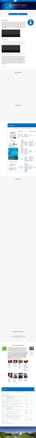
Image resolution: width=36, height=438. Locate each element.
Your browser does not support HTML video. (11, 33)
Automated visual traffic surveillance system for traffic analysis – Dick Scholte (14, 403)
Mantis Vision (5, 0)
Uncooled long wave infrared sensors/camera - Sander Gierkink (12, 411)
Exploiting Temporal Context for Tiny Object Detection (26, 143)
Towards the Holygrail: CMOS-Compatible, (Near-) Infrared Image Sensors (26, 151)
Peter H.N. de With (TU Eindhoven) (10, 366)
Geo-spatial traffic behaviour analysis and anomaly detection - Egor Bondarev (14, 401)
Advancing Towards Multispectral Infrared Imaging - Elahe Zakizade (13, 413)
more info (19, 337)
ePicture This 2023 (21, 347)
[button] (4, 336)
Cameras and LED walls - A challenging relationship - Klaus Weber (13, 419)
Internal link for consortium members (19, 128)
